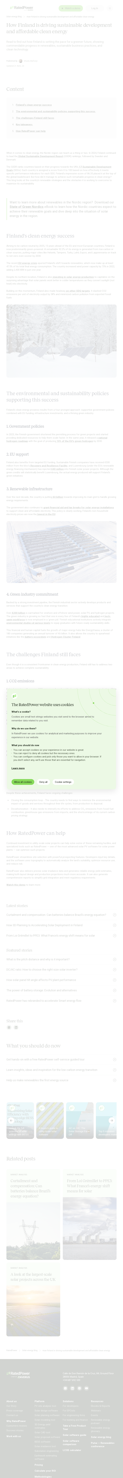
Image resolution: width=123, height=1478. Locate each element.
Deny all (43, 781)
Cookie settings (63, 781)
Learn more (18, 768)
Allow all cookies (23, 781)
